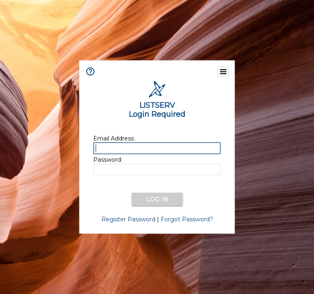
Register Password (128, 219)
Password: (107, 159)
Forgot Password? (187, 219)
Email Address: (114, 138)
